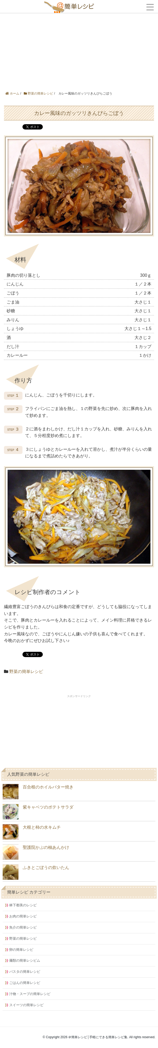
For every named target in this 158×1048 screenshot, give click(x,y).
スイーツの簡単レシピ (26, 1005)
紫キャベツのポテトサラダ (38, 812)
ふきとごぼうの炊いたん (36, 872)
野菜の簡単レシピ (26, 671)
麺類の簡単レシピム (24, 960)
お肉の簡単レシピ (23, 916)
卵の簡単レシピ (21, 950)
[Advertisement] (79, 40)
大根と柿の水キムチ (32, 832)
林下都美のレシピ (23, 905)
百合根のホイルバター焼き (38, 792)
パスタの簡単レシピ (24, 972)
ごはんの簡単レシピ (24, 983)
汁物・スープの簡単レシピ (29, 994)
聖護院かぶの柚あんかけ (36, 852)
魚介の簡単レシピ (23, 927)
